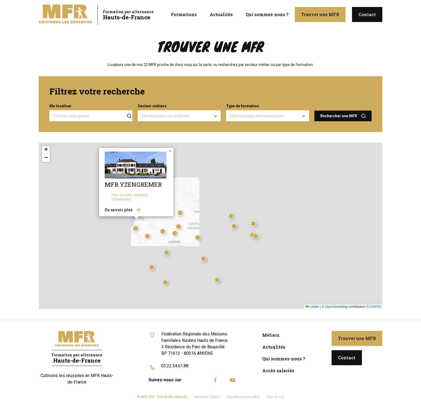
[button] (167, 253)
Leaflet (312, 307)
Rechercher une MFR (338, 116)
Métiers (271, 335)
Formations (184, 14)
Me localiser (60, 106)
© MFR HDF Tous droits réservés (162, 396)
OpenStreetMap (336, 307)
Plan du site (275, 396)
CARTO (375, 307)
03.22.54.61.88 (174, 365)
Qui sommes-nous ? (267, 14)
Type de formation (242, 106)
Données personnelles (243, 396)
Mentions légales (207, 396)
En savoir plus (118, 209)
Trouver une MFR (320, 14)
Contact (367, 14)
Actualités (221, 14)
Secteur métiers (152, 106)
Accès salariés (278, 370)
